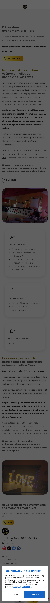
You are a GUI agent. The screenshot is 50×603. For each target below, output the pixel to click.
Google (16, 587)
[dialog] (25, 583)
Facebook (26, 587)
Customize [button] (14, 594)
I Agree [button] (34, 594)
